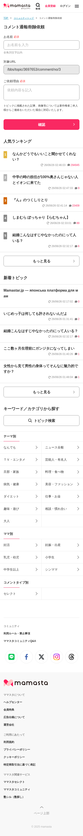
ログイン (65, 6)
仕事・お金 (53, 496)
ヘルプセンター (13, 702)
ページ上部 (41, 813)
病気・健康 (11, 484)
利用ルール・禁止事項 (17, 633)
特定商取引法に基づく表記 (19, 764)
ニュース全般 (54, 447)
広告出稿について (14, 717)
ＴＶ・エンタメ (14, 459)
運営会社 (9, 724)
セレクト (10, 593)
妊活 (7, 545)
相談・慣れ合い (56, 509)
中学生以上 (11, 569)
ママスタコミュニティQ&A (20, 641)
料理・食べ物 (54, 472)
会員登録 (50, 6)
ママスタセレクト (14, 782)
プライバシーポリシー (17, 749)
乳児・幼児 (11, 557)
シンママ (51, 569)
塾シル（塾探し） (14, 797)
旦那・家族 (11, 472)
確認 (41, 125)
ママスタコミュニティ (17, 789)
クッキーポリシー (14, 757)
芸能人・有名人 (56, 459)
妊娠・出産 (53, 545)
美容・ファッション (59, 484)
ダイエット (11, 496)
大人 (7, 521)
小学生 (49, 557)
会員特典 (9, 709)
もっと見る (41, 261)
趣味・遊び (11, 509)
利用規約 (9, 742)
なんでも (10, 447)
